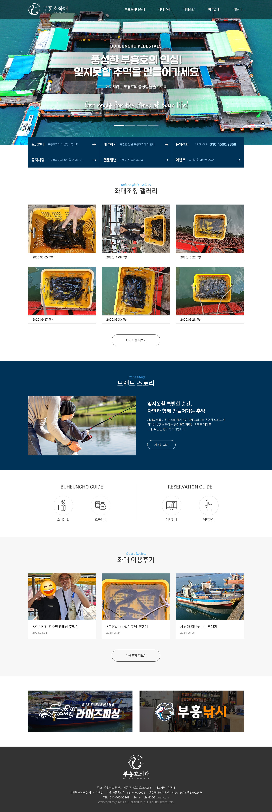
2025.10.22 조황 (191, 257)
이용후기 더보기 (136, 655)
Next (258, 87)
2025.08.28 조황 (191, 319)
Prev (13, 87)
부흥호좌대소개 (135, 9)
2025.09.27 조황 (43, 319)
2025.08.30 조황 (117, 319)
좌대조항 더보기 (136, 340)
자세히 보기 (161, 444)
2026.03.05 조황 (43, 257)
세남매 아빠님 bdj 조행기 (198, 627)
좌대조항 (189, 9)
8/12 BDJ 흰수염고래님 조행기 (55, 627)
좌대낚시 (164, 9)
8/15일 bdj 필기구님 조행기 (127, 627)
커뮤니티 (238, 9)
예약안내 (213, 9)
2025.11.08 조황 (117, 257)
